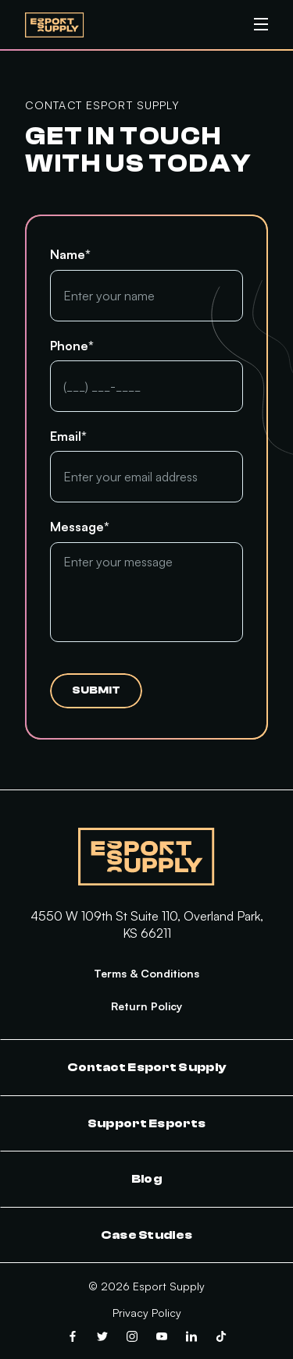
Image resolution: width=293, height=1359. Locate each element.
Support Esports (147, 1123)
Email (68, 436)
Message (79, 526)
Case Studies (147, 1235)
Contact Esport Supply (147, 1067)
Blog (146, 1179)
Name (70, 254)
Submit (96, 690)
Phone (72, 345)
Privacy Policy (147, 1312)
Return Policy (146, 1006)
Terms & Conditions (146, 973)
